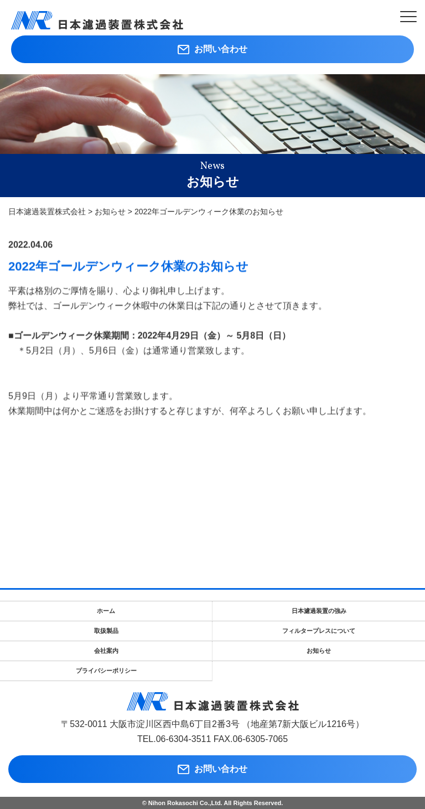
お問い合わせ (212, 49)
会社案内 (106, 650)
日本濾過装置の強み (319, 610)
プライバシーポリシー (106, 670)
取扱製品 (106, 630)
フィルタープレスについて (318, 630)
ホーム (106, 610)
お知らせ (319, 650)
